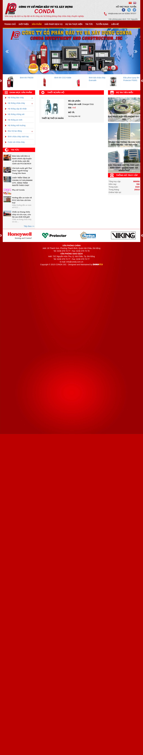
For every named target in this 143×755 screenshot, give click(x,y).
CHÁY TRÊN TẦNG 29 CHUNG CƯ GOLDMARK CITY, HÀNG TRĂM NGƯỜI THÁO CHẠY (22, 181)
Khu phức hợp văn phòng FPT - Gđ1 (124, 117)
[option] (20, 81)
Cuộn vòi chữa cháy (15, 142)
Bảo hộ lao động (13, 131)
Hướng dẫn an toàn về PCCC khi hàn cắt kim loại (22, 200)
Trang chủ (10, 24)
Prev (123, 169)
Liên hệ (115, 24)
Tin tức (89, 24)
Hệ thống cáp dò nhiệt (16, 109)
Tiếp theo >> (29, 226)
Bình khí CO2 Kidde (62, 78)
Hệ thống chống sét (14, 114)
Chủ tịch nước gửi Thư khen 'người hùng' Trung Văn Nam (22, 170)
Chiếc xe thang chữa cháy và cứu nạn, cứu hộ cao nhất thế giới (21, 214)
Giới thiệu (24, 24)
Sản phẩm (37, 24)
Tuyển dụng (102, 24)
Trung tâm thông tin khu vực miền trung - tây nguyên (124, 143)
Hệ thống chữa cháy (15, 103)
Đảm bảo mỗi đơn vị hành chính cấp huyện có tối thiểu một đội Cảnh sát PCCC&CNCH (22, 160)
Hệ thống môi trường (15, 125)
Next (123, 101)
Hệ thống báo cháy (14, 97)
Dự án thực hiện (73, 24)
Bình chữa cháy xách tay (17, 136)
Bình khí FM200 (27, 78)
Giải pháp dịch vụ (54, 24)
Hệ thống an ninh (13, 120)
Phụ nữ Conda (18, 190)
